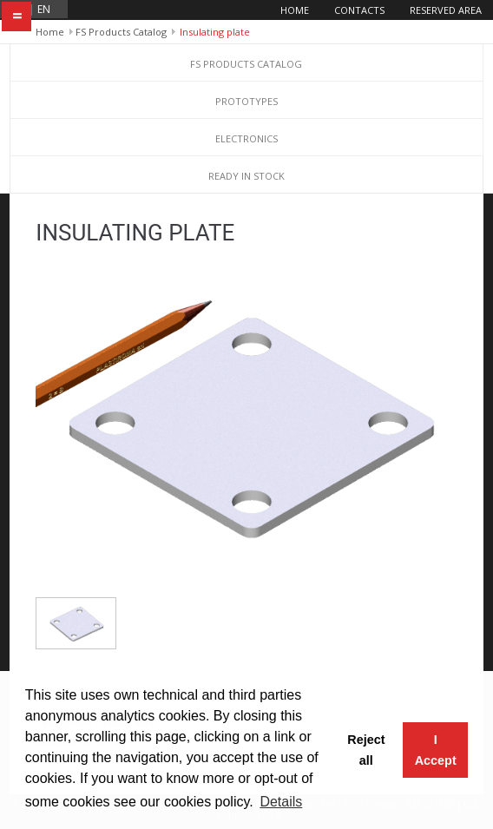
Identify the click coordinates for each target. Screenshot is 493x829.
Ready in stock (246, 175)
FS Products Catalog (121, 31)
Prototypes (246, 101)
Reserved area (446, 9)
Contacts (359, 9)
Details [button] (281, 801)
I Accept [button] (436, 750)
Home (294, 9)
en (43, 9)
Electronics (246, 138)
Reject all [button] (366, 750)
